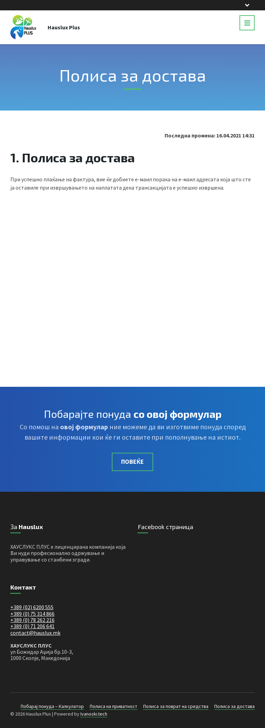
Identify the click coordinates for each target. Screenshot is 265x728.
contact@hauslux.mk (35, 632)
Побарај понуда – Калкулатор (52, 706)
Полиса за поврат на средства (175, 706)
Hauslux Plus (64, 27)
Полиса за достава (234, 706)
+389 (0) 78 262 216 (32, 619)
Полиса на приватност (113, 706)
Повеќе (132, 462)
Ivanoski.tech (93, 714)
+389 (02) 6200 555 (31, 607)
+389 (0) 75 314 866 (32, 613)
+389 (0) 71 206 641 (32, 626)
